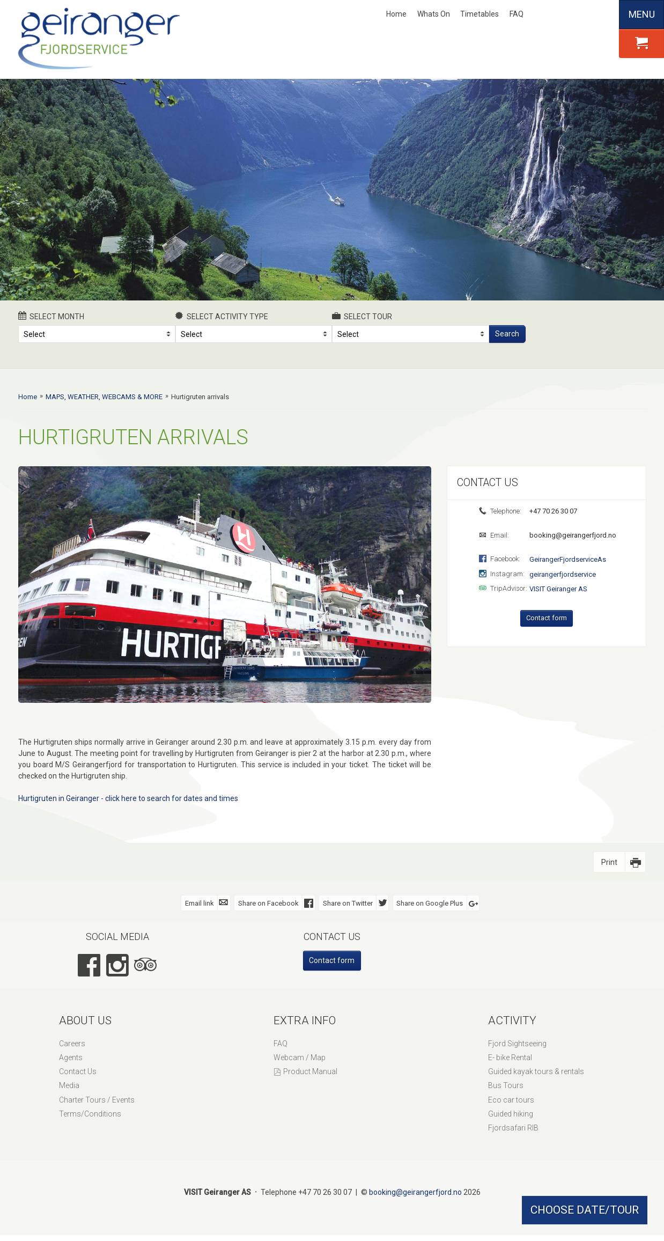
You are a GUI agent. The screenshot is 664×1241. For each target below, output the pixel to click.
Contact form (546, 618)
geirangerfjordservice (562, 574)
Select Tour (362, 316)
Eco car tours (511, 1100)
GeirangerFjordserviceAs (567, 559)
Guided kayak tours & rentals (536, 1071)
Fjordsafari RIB (513, 1127)
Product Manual (310, 1071)
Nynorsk (548, 14)
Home (396, 14)
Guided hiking (510, 1114)
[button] (641, 43)
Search (507, 333)
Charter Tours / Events (97, 1100)
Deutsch (584, 14)
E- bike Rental (510, 1057)
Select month (51, 316)
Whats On (433, 14)
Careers (72, 1043)
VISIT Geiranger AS (558, 589)
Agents (71, 1057)
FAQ (516, 14)
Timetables (479, 14)
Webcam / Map (300, 1057)
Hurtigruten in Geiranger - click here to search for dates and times (128, 798)
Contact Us (78, 1071)
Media (69, 1085)
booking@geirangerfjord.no (572, 535)
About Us (85, 1020)
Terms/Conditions (90, 1114)
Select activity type (222, 316)
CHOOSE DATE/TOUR (584, 1209)
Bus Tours (505, 1085)
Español (601, 14)
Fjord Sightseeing (517, 1043)
